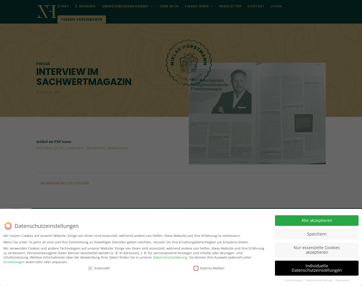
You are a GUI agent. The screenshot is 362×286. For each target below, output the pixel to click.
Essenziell (99, 267)
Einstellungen (14, 261)
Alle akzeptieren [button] (317, 220)
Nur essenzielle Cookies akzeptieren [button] (317, 250)
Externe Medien (209, 267)
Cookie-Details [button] (293, 280)
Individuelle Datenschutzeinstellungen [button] (317, 268)
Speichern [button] (316, 233)
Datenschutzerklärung (170, 257)
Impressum (342, 280)
